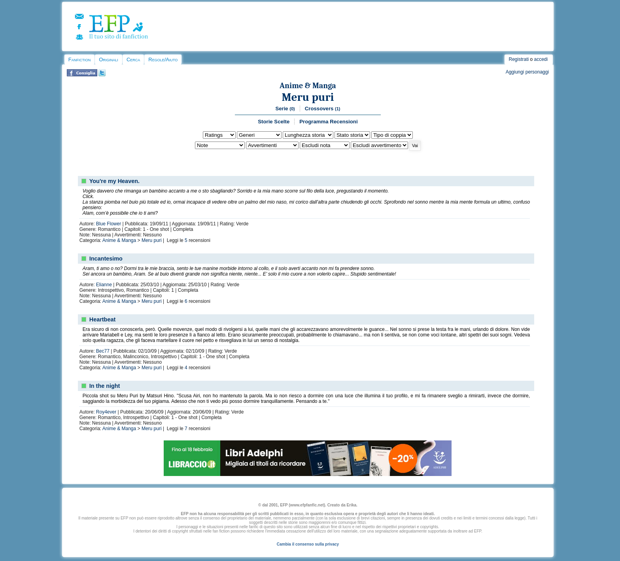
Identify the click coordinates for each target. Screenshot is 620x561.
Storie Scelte (273, 122)
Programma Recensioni (328, 122)
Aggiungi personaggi (527, 72)
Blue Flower (108, 224)
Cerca (133, 59)
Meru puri (308, 97)
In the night (104, 386)
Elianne (104, 284)
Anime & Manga (308, 85)
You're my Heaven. (114, 181)
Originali (108, 59)
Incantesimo (106, 258)
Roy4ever (106, 412)
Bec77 (103, 351)
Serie (285, 108)
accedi (541, 59)
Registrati (518, 59)
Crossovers (322, 108)
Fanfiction (79, 59)
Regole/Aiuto (163, 59)
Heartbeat (102, 319)
